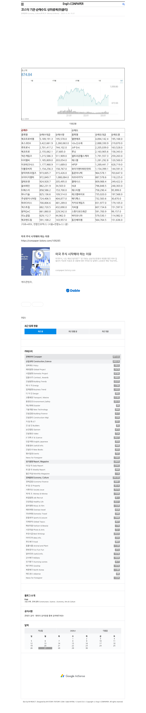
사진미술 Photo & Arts (73, 530)
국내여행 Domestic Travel (73, 514)
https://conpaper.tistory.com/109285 (40, 241)
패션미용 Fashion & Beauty (73, 526)
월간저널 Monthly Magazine (73, 473)
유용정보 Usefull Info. (73, 445)
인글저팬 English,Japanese (73, 441)
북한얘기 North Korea (73, 570)
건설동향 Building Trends (73, 381)
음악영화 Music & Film (73, 506)
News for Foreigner (73, 457)
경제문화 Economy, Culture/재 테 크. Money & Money (40, 13)
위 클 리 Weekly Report (73, 469)
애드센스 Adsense (73, 574)
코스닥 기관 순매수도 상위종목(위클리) (44, 9)
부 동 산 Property (73, 485)
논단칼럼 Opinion (73, 429)
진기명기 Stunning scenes (73, 562)
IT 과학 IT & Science (73, 437)
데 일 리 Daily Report (73, 465)
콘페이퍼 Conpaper (73, 357)
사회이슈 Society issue (73, 489)
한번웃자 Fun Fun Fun (73, 550)
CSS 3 (83, 702)
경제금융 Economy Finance (73, 481)
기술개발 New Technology (73, 409)
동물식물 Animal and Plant (73, 546)
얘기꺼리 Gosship (73, 566)
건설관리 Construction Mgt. (73, 417)
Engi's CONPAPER (73, 3)
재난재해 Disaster (73, 405)
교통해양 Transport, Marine (73, 397)
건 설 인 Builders (73, 425)
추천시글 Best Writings (73, 534)
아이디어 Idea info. (73, 538)
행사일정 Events (73, 453)
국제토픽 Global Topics (73, 522)
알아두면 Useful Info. (73, 554)
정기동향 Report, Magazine (73, 461)
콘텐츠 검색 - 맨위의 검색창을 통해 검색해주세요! (44, 616)
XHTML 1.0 (73, 702)
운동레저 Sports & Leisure (73, 518)
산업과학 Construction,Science (73, 361)
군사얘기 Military (73, 558)
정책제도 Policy (73, 365)
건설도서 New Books (73, 449)
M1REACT (32, 702)
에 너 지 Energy (73, 385)
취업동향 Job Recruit (73, 498)
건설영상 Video (73, 433)
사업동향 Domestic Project (73, 373)
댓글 (23, 318)
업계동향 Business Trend (73, 389)
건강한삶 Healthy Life (73, 502)
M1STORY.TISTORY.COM (55, 702)
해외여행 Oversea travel (73, 510)
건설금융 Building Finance (73, 413)
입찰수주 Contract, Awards (73, 377)
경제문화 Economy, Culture (73, 477)
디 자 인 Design (73, 393)
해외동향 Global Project (73, 369)
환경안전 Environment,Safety (73, 401)
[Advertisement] (73, 676)
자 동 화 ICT (73, 421)
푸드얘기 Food (73, 542)
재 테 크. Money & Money (73, 494)
